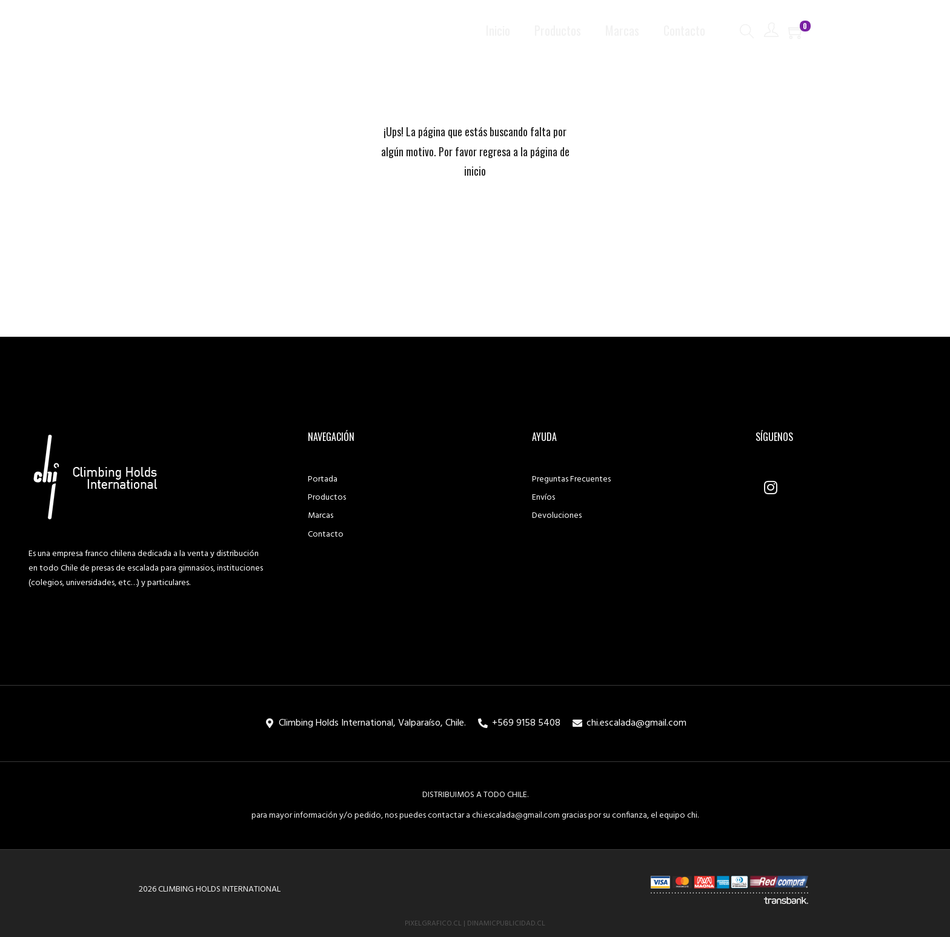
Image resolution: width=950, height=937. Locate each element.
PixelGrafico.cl (433, 924)
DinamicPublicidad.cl (506, 924)
